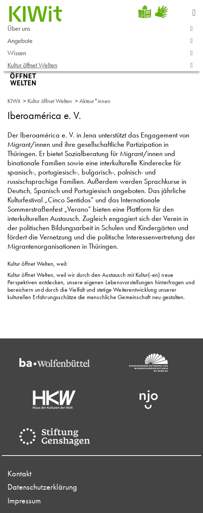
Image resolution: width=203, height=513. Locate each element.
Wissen (103, 53)
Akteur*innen (95, 101)
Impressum (24, 501)
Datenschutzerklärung (42, 487)
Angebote (103, 41)
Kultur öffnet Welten (103, 65)
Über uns (103, 28)
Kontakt (19, 474)
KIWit (13, 101)
